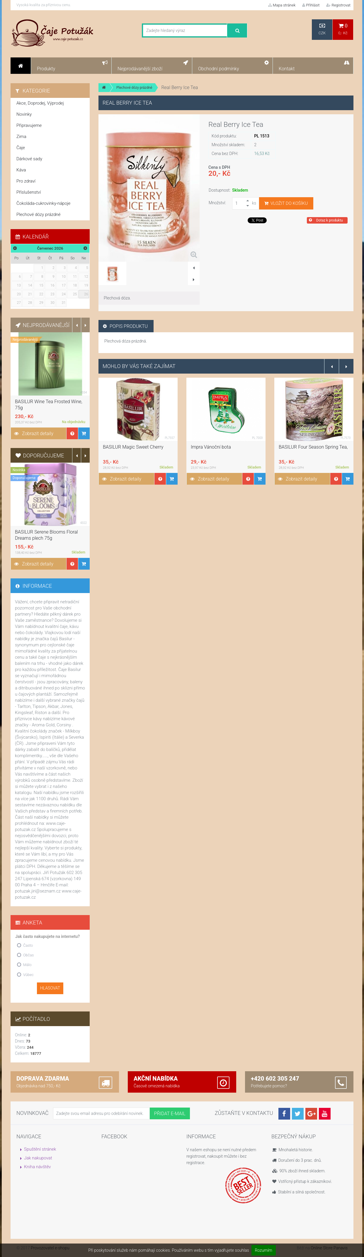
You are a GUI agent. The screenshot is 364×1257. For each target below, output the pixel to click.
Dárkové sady (29, 158)
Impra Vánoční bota (211, 447)
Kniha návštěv (37, 1166)
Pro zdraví (25, 181)
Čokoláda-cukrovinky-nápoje (43, 203)
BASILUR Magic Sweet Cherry (133, 447)
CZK (322, 29)
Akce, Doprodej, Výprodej (40, 103)
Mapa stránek (282, 5)
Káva (21, 170)
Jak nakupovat (38, 1158)
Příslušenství (28, 192)
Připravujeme (29, 125)
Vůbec (28, 974)
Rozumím (263, 1250)
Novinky (24, 114)
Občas (28, 955)
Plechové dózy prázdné (134, 88)
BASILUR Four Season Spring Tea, (313, 447)
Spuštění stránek (40, 1149)
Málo (27, 965)
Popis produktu (125, 326)
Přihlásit (310, 5)
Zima (21, 136)
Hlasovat (50, 988)
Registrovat (338, 5)
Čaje (20, 147)
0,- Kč (343, 29)
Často (28, 945)
